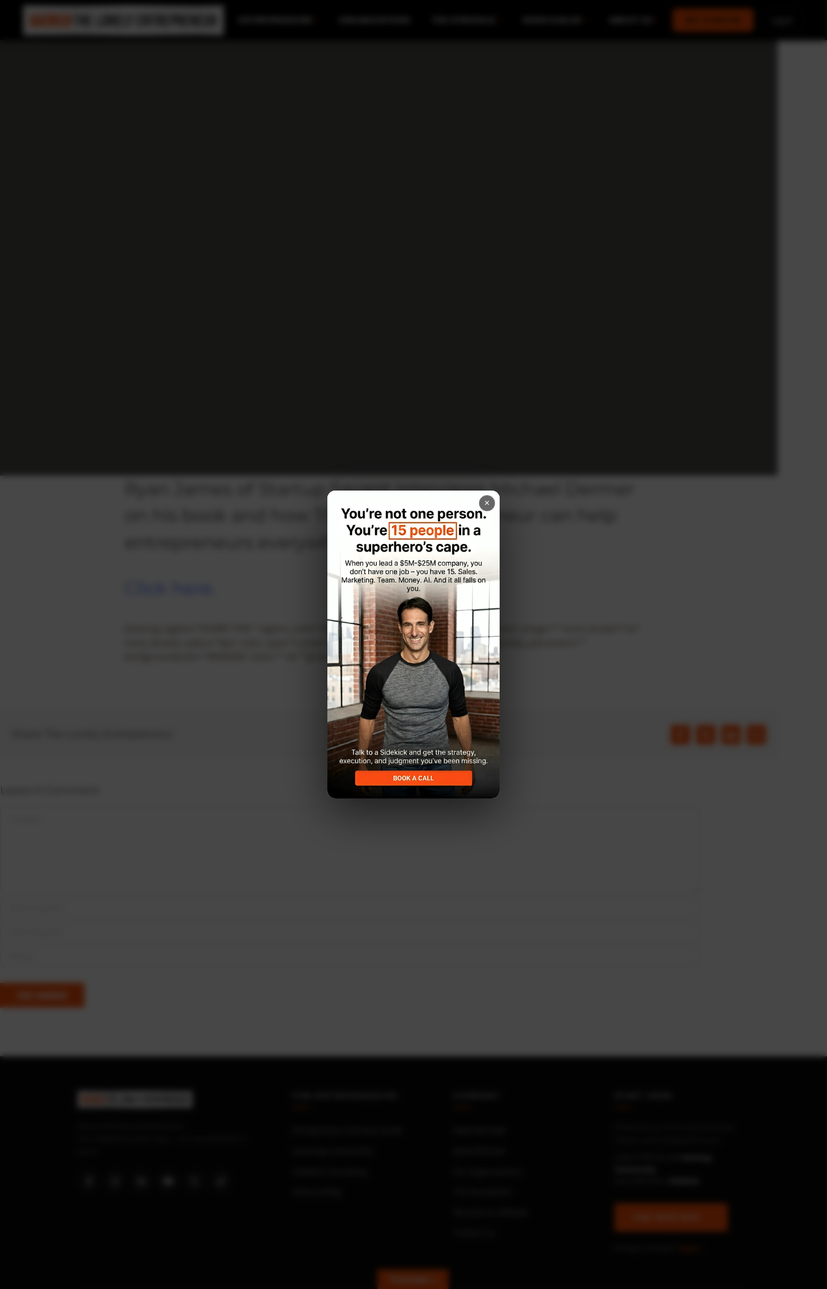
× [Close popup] (486, 503)
